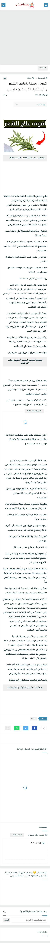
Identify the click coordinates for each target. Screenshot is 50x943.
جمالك (30, 78)
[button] (34, 728)
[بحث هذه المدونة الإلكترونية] (29, 920)
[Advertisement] (25, 37)
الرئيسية (42, 78)
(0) (5, 95)
